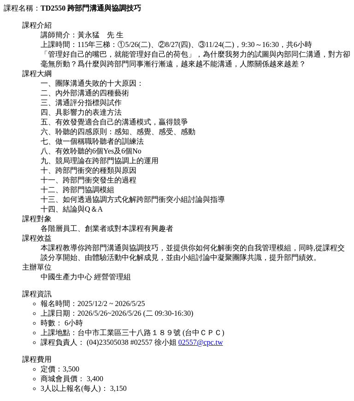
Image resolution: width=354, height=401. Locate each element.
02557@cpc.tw (200, 342)
